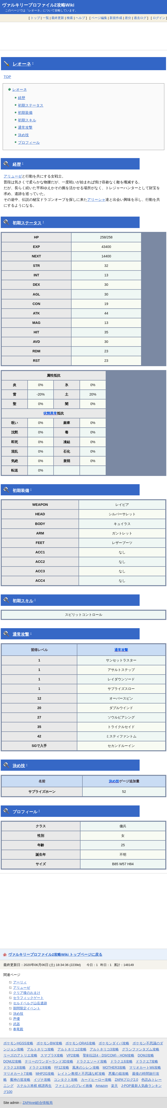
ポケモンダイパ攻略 (114, 1043)
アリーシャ (96, 199)
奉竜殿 (18, 1029)
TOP (7, 77)
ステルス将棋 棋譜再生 (34, 1086)
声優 (16, 1019)
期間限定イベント (26, 1008)
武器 (16, 1024)
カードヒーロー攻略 (96, 1080)
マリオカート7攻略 (17, 1073)
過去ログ (140, 18)
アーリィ (20, 982)
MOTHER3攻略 (114, 1067)
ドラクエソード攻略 (91, 1061)
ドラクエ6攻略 (121, 1061)
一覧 (46, 18)
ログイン (159, 18)
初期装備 (25, 112)
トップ (35, 18)
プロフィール (29, 142)
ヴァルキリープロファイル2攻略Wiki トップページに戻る (55, 954)
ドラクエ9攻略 (40, 1067)
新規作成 (116, 18)
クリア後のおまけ (26, 993)
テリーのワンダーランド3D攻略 (49, 1061)
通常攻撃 (25, 127)
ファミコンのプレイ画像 (73, 1086)
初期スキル (27, 120)
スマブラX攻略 (51, 1055)
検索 (70, 18)
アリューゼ (13, 176)
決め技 (23, 135)
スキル (27, 601)
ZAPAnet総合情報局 (38, 1103)
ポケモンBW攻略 (49, 1043)
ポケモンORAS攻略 (80, 1043)
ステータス (31, 223)
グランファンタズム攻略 (140, 1049)
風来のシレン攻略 (85, 1067)
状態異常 (50, 413)
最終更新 (57, 18)
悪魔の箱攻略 (118, 1073)
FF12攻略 (61, 1067)
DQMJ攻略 (146, 1055)
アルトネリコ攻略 (40, 1049)
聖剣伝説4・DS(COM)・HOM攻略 (109, 1055)
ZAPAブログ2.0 (126, 1080)
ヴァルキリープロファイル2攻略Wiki (38, 5)
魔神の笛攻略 (20, 1080)
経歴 (21, 98)
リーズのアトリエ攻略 (20, 1055)
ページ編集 (99, 18)
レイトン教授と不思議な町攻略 (81, 1073)
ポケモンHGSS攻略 (18, 1043)
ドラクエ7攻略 (147, 1061)
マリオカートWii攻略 (145, 1067)
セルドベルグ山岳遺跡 (30, 1003)
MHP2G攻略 (45, 1073)
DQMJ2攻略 (12, 1061)
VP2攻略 (73, 1055)
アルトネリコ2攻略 (72, 1049)
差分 (128, 18)
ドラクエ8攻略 (14, 1067)
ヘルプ (80, 18)
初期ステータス (30, 105)
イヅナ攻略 (42, 1080)
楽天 (114, 1086)
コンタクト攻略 (66, 1080)
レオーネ (22, 64)
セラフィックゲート (28, 998)
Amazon (101, 1086)
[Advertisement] (83, 36)
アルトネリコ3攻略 (104, 1049)
